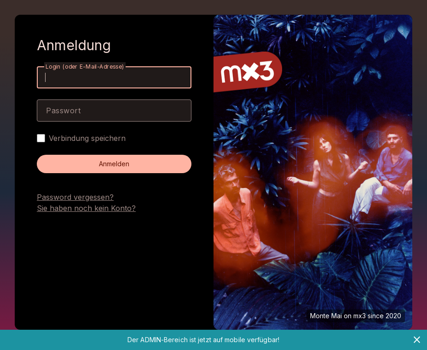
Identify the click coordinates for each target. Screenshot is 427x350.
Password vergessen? (75, 197)
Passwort (63, 110)
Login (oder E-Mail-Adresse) (85, 66)
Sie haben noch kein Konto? (86, 208)
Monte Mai (326, 316)
